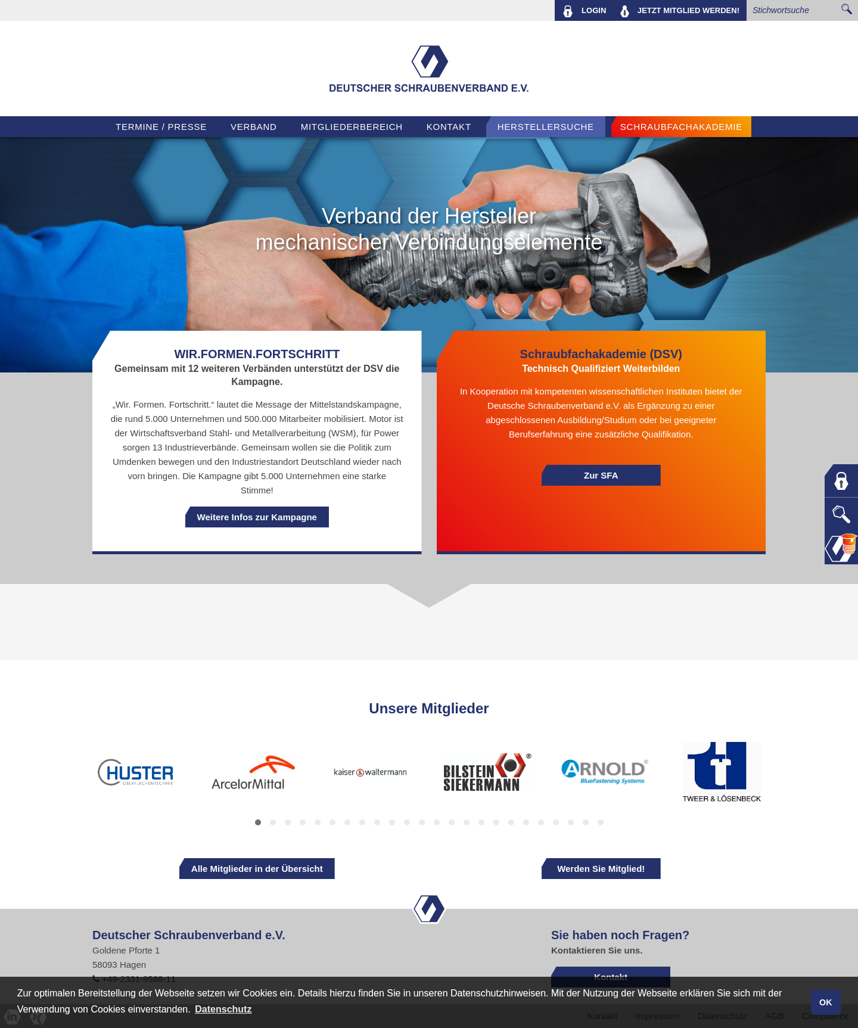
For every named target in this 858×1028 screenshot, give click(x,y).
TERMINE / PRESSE (161, 127)
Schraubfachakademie (681, 127)
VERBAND (254, 127)
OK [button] (825, 1002)
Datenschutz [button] (223, 1009)
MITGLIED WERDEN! (679, 11)
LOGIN (584, 11)
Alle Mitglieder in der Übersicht (257, 869)
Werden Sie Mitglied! (601, 869)
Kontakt (449, 127)
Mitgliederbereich (352, 127)
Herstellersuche (546, 127)
